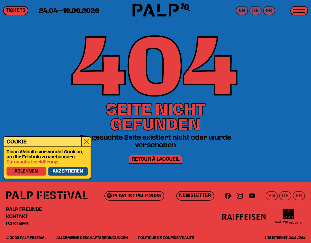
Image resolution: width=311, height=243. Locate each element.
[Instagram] (239, 196)
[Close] (86, 141)
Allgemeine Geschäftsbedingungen (92, 237)
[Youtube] (252, 196)
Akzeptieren (67, 171)
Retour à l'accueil (155, 159)
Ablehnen (26, 171)
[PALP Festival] (155, 11)
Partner (17, 224)
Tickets (15, 10)
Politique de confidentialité (166, 237)
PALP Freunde (24, 209)
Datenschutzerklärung (32, 162)
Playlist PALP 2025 (134, 196)
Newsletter (195, 195)
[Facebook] (227, 196)
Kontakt (17, 216)
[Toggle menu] (299, 10)
